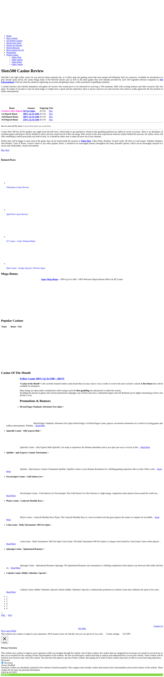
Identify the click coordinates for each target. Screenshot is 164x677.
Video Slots (16, 57)
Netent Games (12, 55)
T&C (3, 615)
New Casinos (12, 38)
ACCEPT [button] (126, 634)
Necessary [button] (5, 660)
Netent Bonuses (13, 48)
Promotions (11, 52)
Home (8, 36)
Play (51, 111)
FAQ (10, 615)
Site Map (82, 628)
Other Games (17, 64)
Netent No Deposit (14, 45)
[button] (21, 174)
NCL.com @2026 (8, 631)
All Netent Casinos (14, 40)
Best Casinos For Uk (15, 50)
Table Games (17, 59)
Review (14, 330)
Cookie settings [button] (112, 634)
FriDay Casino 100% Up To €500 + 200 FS (42, 378)
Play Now (5, 150)
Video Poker (17, 62)
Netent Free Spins (13, 43)
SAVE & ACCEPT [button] (9, 672)
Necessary (8, 663)
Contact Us (158, 626)
